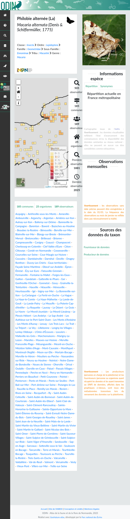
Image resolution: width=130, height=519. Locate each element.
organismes (46, 206)
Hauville (50, 299)
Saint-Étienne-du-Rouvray (42, 437)
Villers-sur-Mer (64, 494)
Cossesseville (51, 262)
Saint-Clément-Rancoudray (54, 429)
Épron (18, 282)
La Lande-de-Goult (47, 315)
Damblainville (23, 270)
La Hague (35, 311)
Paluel (19, 392)
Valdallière (38, 490)
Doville (50, 270)
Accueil (41, 509)
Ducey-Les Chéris (38, 274)
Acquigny (20, 221)
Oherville (20, 388)
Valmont (68, 490)
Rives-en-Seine (24, 417)
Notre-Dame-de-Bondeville (33, 384)
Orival (32, 388)
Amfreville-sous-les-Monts (44, 221)
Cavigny (21, 254)
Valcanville (23, 490)
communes (26, 206)
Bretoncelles (22, 250)
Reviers (66, 413)
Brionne (50, 250)
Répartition (92, 86)
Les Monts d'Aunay (40, 339)
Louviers (35, 352)
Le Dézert (45, 323)
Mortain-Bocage (55, 372)
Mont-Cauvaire (35, 368)
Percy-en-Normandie (36, 396)
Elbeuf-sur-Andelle (56, 278)
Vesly (34, 494)
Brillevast (37, 250)
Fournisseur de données (98, 247)
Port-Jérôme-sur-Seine (36, 409)
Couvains (65, 266)
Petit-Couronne (38, 400)
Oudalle (42, 388)
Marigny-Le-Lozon (47, 356)
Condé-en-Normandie (28, 262)
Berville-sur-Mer (40, 242)
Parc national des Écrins (92, 517)
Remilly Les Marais (48, 413)
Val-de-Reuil (53, 490)
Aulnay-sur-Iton (32, 230)
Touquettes (49, 482)
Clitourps (65, 258)
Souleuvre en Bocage (27, 478)
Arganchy (37, 225)
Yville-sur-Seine (24, 498)
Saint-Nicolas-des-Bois (40, 457)
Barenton (52, 234)
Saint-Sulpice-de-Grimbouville (33, 465)
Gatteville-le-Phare (60, 291)
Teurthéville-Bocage (29, 482)
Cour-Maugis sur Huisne (43, 266)
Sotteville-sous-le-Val (53, 474)
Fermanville (24, 286)
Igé (50, 303)
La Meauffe (30, 319)
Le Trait (27, 343)
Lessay (58, 339)
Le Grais (58, 323)
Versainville (22, 494)
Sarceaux (33, 474)
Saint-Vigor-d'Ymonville (37, 470)
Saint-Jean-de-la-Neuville (59, 445)
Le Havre (70, 323)
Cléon (54, 258)
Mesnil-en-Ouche (45, 364)
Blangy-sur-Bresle (25, 246)
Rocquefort (42, 417)
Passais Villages (34, 392)
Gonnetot (53, 295)
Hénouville (21, 303)
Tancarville (49, 478)
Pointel (53, 400)
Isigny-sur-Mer (63, 303)
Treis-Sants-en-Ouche (63, 486)
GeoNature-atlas (56, 517)
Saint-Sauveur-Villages (61, 461)
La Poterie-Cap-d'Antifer (54, 319)
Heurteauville (39, 303)
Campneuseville (67, 250)
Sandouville (60, 470)
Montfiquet (52, 368)
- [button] (18, 97)
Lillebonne (64, 343)
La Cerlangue (51, 307)
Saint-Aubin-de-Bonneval (44, 421)
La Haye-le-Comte (54, 311)
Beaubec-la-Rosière (54, 238)
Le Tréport (40, 343)
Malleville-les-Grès (53, 352)
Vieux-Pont (46, 494)
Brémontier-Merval (50, 246)
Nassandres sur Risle (27, 380)
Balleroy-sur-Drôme (55, 230)
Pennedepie (53, 392)
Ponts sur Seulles (47, 404)
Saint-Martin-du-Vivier (40, 453)
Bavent (64, 234)
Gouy (65, 295)
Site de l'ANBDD (54, 509)
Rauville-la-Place (25, 413)
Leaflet (48, 187)
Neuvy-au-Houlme (53, 380)
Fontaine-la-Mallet (44, 286)
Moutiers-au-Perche (51, 376)
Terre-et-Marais (66, 478)
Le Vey (52, 343)
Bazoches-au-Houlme (28, 238)
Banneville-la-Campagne (29, 234)
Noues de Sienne (62, 384)
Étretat (29, 282)
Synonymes (108, 86)
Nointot (70, 380)
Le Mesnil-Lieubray (53, 327)
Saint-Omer (63, 457)
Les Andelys (42, 331)
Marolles (65, 356)
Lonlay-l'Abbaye (49, 348)
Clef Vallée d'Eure (38, 258)
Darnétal (39, 270)
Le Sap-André (59, 331)
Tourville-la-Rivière (37, 486)
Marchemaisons (24, 356)
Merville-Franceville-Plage (56, 360)
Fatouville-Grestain (64, 282)
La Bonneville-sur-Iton (28, 307)
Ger (17, 295)
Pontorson (66, 400)
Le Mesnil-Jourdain (28, 327)
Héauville (63, 299)
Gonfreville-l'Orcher (34, 295)
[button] (18, 92)
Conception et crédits (73, 509)
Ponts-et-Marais (25, 404)
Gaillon (28, 291)
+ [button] (18, 88)
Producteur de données (97, 255)
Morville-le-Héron (26, 376)
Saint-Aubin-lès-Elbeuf (47, 425)
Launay (33, 323)
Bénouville (21, 242)
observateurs (27, 214)
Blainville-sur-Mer (62, 242)
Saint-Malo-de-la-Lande (29, 449)
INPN (117, 129)
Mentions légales (94, 509)
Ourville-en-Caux (60, 388)
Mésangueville (23, 364)
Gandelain (40, 291)
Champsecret (48, 254)
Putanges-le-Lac (61, 409)
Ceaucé (33, 254)
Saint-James (35, 445)
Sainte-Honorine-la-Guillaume (33, 433)
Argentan (51, 225)
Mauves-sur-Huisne (27, 360)
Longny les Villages (26, 348)
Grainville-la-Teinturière (29, 299)
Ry (52, 417)
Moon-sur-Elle (34, 372)
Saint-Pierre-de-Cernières (30, 461)
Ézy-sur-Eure (43, 282)
